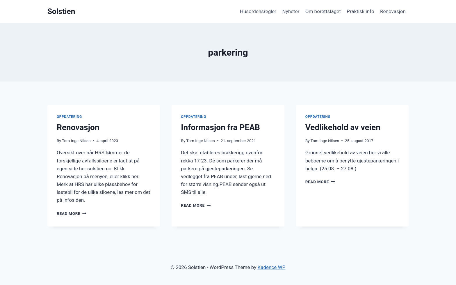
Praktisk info (360, 11)
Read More (71, 213)
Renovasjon (393, 11)
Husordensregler (258, 11)
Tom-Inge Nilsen (76, 140)
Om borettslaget (323, 11)
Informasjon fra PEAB (220, 127)
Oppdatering (69, 117)
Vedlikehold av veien (342, 127)
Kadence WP (271, 267)
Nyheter (291, 11)
